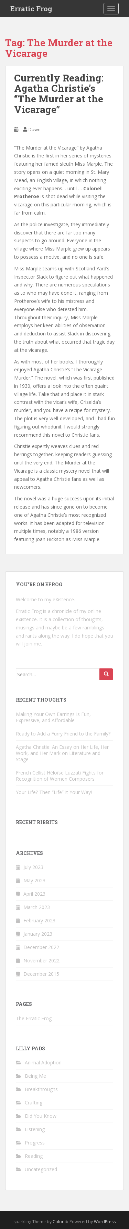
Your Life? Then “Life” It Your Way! (54, 792)
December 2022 (41, 947)
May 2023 (34, 880)
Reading (34, 1156)
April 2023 (34, 894)
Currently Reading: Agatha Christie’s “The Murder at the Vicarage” (59, 94)
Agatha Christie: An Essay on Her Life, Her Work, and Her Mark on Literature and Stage (62, 753)
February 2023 (39, 920)
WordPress (105, 1222)
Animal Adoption (43, 1062)
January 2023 (37, 934)
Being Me (35, 1076)
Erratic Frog (31, 8)
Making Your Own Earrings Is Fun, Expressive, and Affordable (53, 717)
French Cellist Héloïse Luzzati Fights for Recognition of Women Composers (60, 775)
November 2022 (41, 960)
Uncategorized (41, 1169)
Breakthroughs (41, 1089)
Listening (35, 1129)
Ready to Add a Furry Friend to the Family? (63, 733)
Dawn (35, 129)
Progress (35, 1142)
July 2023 (33, 867)
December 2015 (41, 974)
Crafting (33, 1102)
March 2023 (36, 907)
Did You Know (40, 1116)
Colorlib (60, 1222)
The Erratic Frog (34, 1018)
